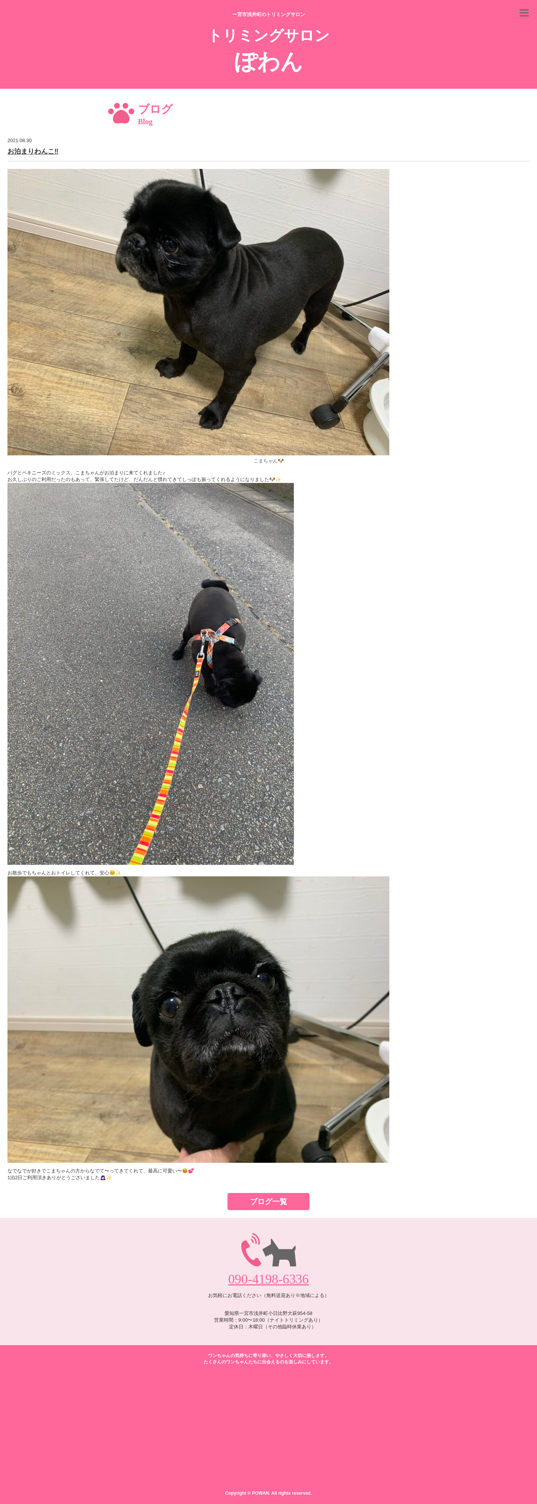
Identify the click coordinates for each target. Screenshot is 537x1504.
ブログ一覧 (268, 1201)
